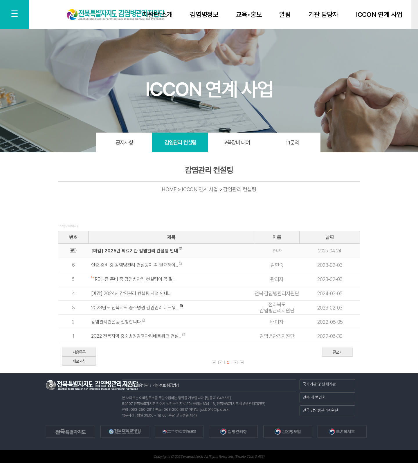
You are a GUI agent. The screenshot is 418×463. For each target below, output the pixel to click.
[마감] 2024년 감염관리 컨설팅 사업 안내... (131, 293)
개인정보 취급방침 (166, 385)
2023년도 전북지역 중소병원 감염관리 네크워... (135, 307)
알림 (285, 15)
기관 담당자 (323, 15)
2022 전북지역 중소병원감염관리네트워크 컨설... (136, 336)
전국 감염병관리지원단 (320, 410)
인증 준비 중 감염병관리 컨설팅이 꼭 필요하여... (135, 265)
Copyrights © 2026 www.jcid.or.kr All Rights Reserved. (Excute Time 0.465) (209, 457)
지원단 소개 (157, 15)
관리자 (277, 251)
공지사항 (124, 142)
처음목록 (79, 352)
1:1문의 (292, 142)
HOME (169, 189)
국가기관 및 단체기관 (319, 384)
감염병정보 (204, 15)
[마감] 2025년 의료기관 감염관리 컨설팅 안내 (134, 251)
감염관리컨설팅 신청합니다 (116, 322)
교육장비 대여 (236, 142)
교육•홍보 (249, 15)
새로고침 (79, 361)
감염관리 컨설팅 (180, 142)
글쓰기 (337, 352)
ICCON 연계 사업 (379, 15)
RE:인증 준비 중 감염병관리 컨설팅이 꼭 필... (135, 279)
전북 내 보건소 (314, 397)
